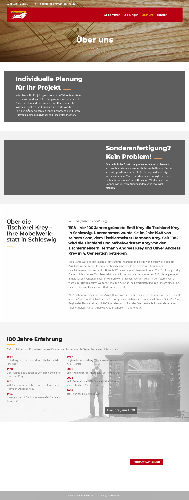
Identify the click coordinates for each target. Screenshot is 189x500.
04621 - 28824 (17, 4)
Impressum (75, 475)
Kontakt (162, 14)
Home (91, 48)
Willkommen (112, 14)
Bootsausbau (77, 459)
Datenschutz (76, 469)
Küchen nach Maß (79, 442)
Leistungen (131, 14)
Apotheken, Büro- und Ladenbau (87, 448)
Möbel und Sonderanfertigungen (87, 453)
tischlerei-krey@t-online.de (55, 4)
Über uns (148, 14)
